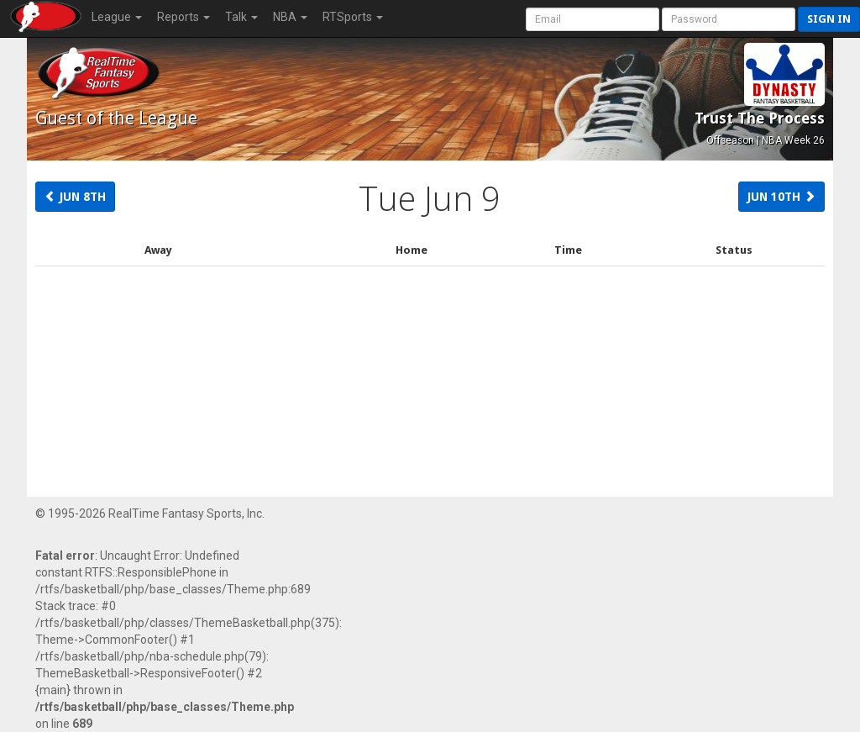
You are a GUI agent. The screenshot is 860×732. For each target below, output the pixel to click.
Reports (183, 17)
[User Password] (728, 19)
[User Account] (592, 19)
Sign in (829, 19)
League (117, 17)
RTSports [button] (352, 17)
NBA (290, 17)
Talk (241, 17)
